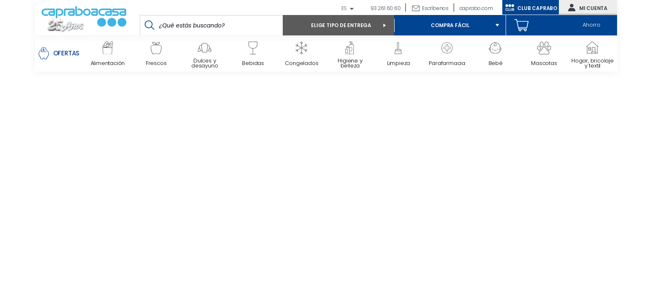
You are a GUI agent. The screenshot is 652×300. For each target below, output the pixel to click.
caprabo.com (476, 8)
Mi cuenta (586, 7)
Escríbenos (435, 8)
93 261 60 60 (384, 8)
